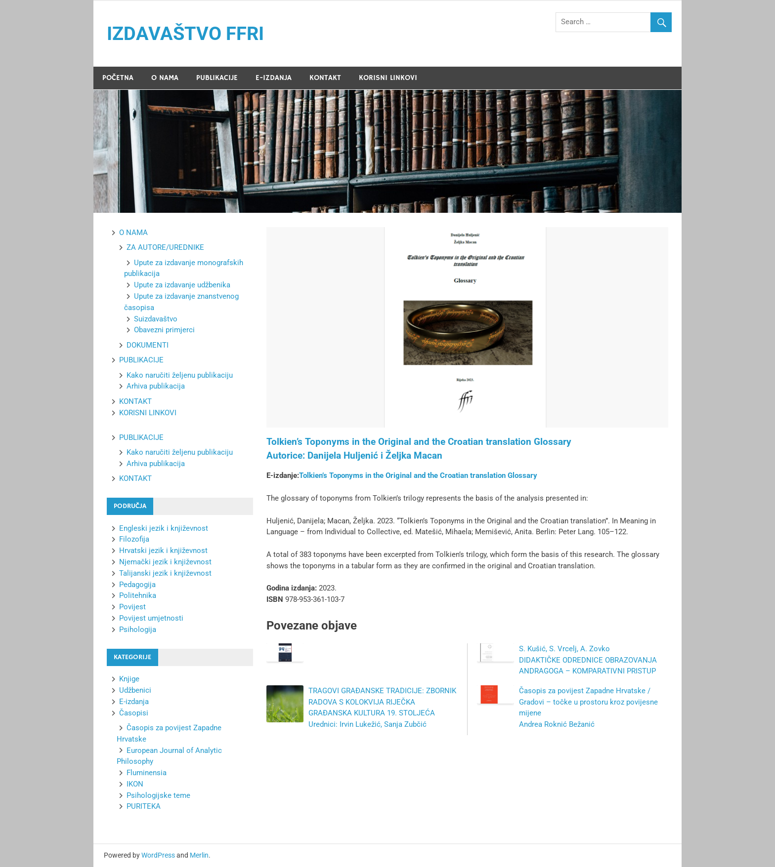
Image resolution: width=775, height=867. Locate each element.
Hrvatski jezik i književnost (163, 550)
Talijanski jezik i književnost (165, 573)
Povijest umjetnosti (151, 618)
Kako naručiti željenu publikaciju (180, 375)
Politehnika (137, 595)
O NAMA (164, 77)
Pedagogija (137, 584)
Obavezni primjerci (164, 329)
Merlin (199, 855)
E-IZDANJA (274, 77)
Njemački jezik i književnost (165, 561)
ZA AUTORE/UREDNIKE (165, 247)
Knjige (129, 678)
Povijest (132, 606)
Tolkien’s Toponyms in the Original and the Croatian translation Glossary (418, 475)
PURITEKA (144, 806)
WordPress (158, 855)
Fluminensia (147, 772)
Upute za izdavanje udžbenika (182, 284)
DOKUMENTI (148, 345)
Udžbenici (135, 690)
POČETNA (117, 77)
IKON (135, 784)
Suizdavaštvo (155, 319)
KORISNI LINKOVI (388, 77)
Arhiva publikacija (156, 386)
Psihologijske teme (158, 795)
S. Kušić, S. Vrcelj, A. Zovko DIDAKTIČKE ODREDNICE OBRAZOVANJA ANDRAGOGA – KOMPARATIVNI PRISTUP (588, 660)
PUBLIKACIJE (217, 77)
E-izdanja (134, 701)
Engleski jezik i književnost (163, 528)
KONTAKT (325, 77)
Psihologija (137, 629)
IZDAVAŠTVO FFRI (185, 33)
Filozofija (134, 539)
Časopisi (133, 713)
